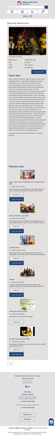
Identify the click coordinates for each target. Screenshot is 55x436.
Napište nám (27, 414)
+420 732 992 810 (28, 407)
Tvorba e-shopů (27, 432)
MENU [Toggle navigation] (27, 16)
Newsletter (27, 419)
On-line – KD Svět (27, 394)
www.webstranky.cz (36, 434)
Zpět (10, 363)
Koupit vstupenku (38, 72)
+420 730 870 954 (28, 401)
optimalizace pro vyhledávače (21, 434)
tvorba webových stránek (39, 432)
